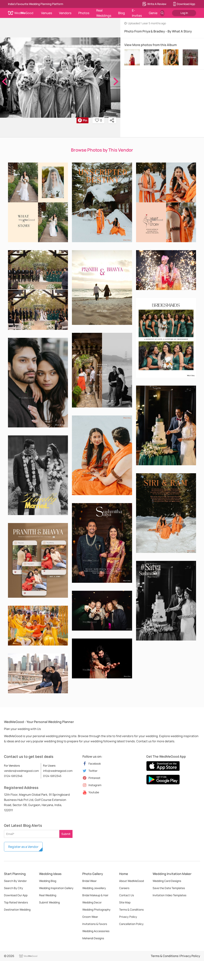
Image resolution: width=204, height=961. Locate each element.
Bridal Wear (89, 881)
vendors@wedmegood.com (21, 771)
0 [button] (98, 120)
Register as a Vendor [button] (23, 846)
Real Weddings (103, 13)
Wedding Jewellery (94, 888)
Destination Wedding (17, 909)
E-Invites (137, 13)
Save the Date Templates (169, 888)
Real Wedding (47, 895)
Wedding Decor (92, 902)
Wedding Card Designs (167, 881)
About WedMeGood (131, 881)
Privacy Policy (128, 917)
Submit (66, 834)
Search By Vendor (15, 881)
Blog (121, 13)
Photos (83, 13)
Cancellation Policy (131, 924)
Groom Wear (90, 917)
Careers (124, 888)
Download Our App (15, 895)
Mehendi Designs (93, 938)
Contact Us (126, 895)
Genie (153, 13)
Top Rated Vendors (16, 902)
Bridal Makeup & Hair (95, 895)
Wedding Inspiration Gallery (56, 888)
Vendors (65, 13)
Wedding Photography (96, 909)
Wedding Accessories (95, 931)
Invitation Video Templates (169, 895)
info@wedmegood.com (58, 771)
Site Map (124, 902)
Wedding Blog (47, 881)
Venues (46, 13)
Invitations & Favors (94, 924)
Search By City (13, 888)
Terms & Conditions (131, 909)
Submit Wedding (49, 902)
